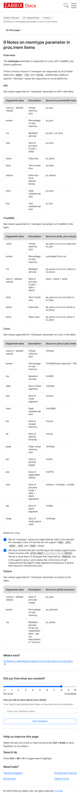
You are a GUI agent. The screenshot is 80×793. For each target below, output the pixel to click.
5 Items (47, 17)
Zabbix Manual (11, 17)
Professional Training (65, 772)
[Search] (66, 5)
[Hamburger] (74, 5)
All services (9, 778)
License (59, 790)
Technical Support (13, 772)
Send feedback (40, 721)
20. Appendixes (31, 17)
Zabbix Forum (61, 778)
